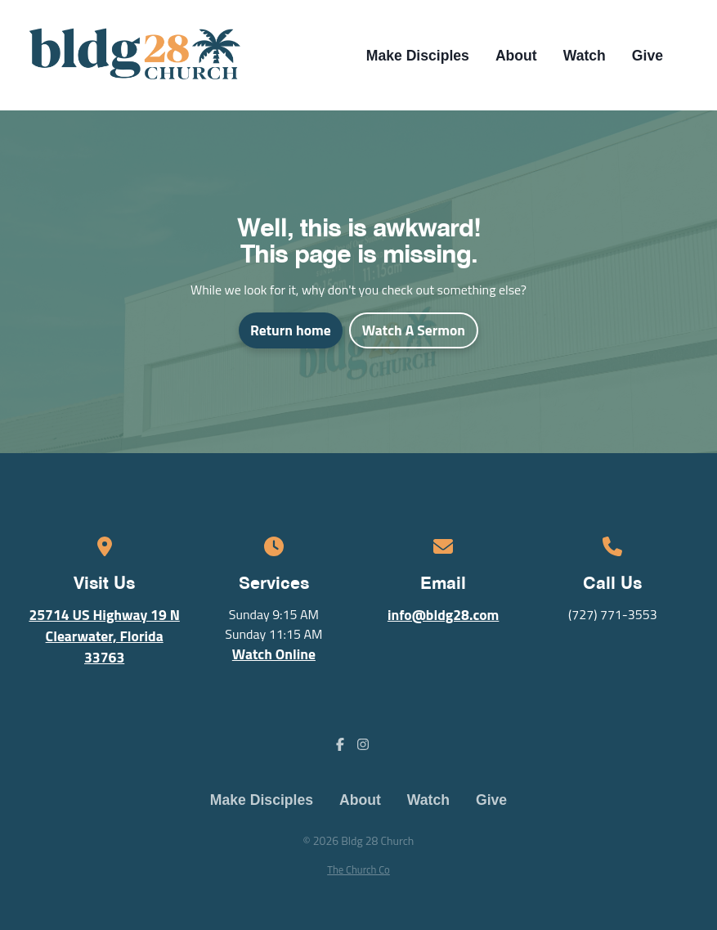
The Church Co (358, 869)
